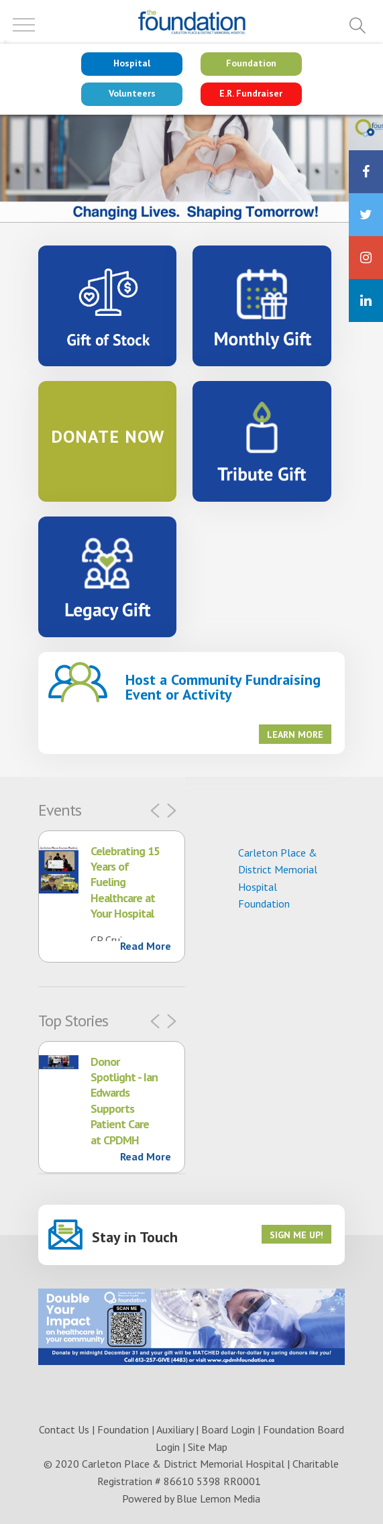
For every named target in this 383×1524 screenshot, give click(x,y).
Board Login (228, 1429)
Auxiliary (174, 1429)
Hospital (131, 63)
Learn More (295, 734)
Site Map (207, 1447)
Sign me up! (296, 1235)
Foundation (251, 63)
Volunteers (132, 93)
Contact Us (64, 1429)
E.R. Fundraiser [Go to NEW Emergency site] (250, 93)
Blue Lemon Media (218, 1498)
